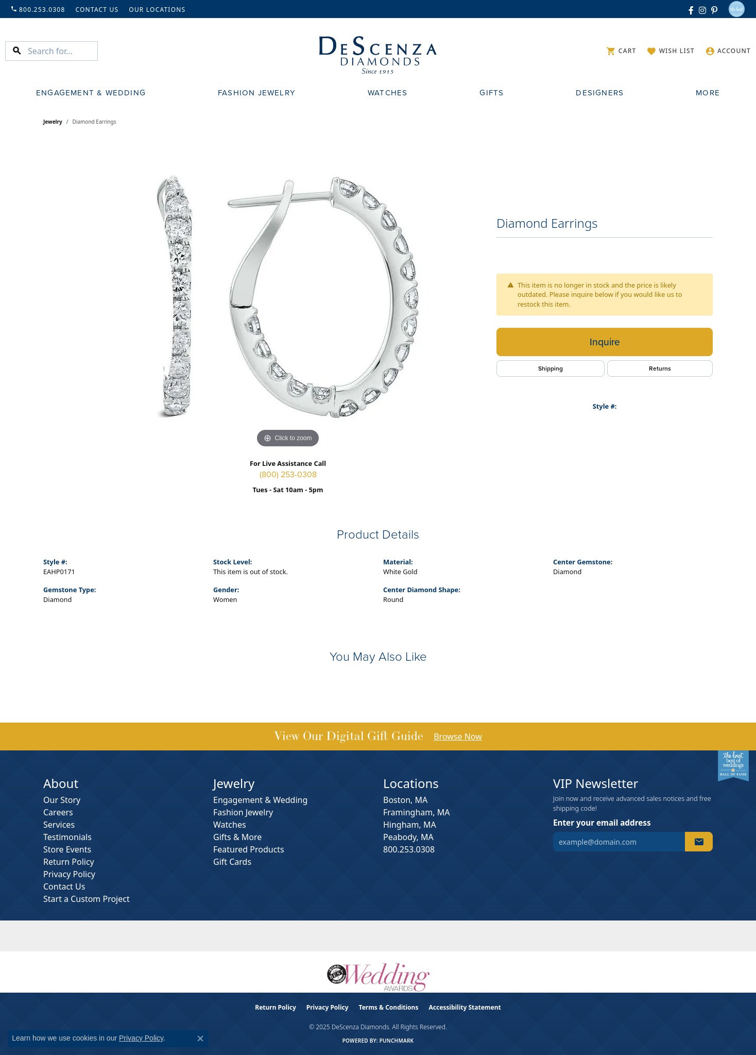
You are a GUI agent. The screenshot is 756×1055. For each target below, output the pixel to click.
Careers (58, 812)
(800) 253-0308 (288, 475)
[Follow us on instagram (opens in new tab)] (702, 9)
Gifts (491, 92)
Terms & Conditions (389, 1007)
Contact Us (64, 886)
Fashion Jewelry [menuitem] (243, 812)
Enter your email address (602, 822)
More (708, 92)
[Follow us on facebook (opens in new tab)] (691, 9)
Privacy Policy (69, 874)
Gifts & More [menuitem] (237, 837)
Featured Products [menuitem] (248, 849)
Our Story (61, 800)
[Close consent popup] (200, 1038)
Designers (600, 92)
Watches (387, 92)
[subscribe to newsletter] (699, 841)
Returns (660, 368)
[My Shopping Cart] (621, 51)
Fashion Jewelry (257, 92)
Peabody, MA (408, 837)
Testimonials (67, 837)
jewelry (52, 121)
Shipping (550, 368)
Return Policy (68, 861)
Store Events (67, 849)
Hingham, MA (409, 824)
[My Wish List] (670, 51)
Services (59, 824)
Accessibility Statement (464, 1007)
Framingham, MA (416, 812)
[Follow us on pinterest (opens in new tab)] (714, 9)
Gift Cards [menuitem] (232, 861)
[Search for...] (62, 51)
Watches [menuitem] (229, 824)
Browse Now (458, 736)
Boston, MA (405, 800)
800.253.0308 (409, 849)
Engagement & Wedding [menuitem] (260, 800)
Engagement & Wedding (91, 92)
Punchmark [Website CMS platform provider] (397, 1040)
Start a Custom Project (86, 899)
